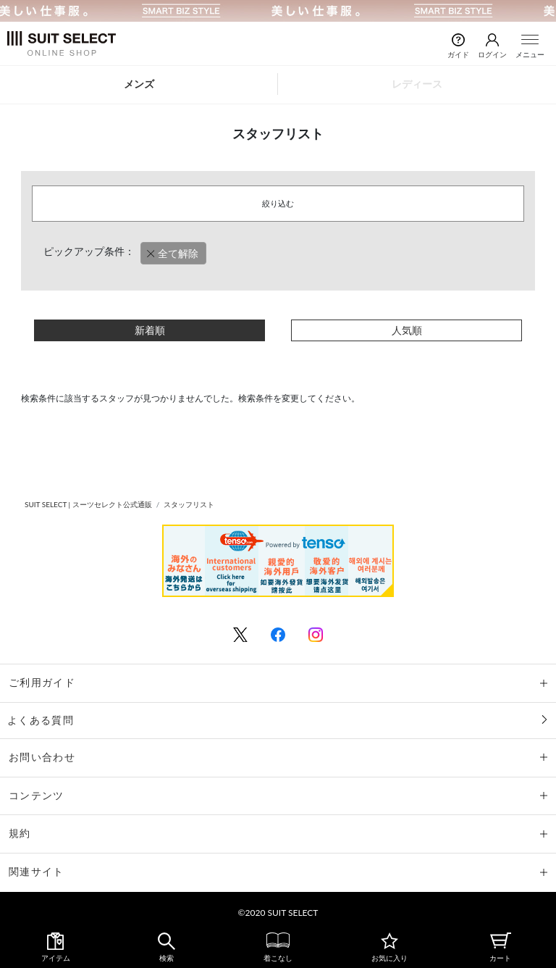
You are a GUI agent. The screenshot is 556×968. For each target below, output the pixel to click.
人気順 (407, 330)
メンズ (139, 84)
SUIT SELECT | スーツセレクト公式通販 (88, 504)
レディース (417, 84)
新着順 (150, 330)
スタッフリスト (189, 504)
